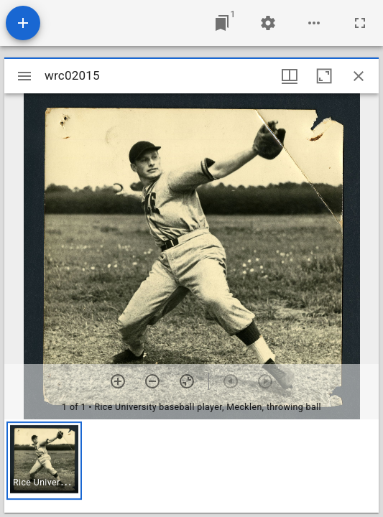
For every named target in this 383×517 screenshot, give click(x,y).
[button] (44, 460)
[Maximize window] (324, 76)
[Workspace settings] (268, 23)
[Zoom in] (118, 381)
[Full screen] (360, 23)
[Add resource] (23, 23)
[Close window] (358, 76)
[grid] (191, 466)
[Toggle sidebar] (24, 76)
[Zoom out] (152, 381)
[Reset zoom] (187, 381)
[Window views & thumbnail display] (289, 76)
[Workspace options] (314, 23)
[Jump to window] (222, 23)
